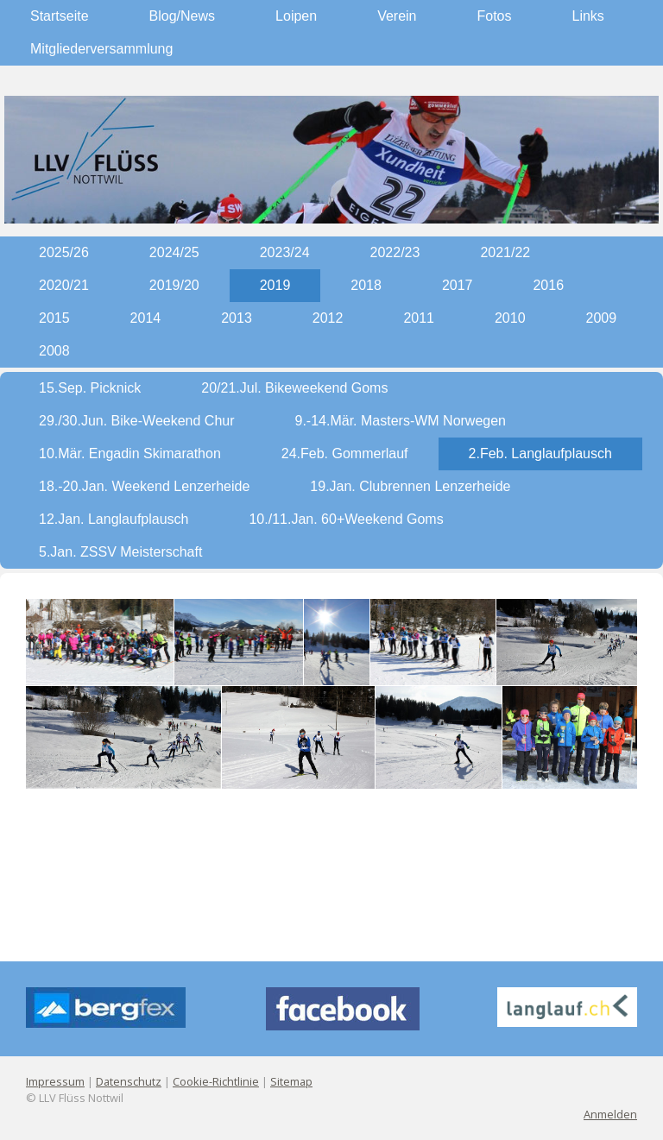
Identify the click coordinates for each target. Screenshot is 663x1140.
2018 (366, 285)
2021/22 (505, 252)
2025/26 (64, 252)
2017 (457, 285)
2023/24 (285, 252)
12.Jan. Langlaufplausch (113, 519)
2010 (510, 318)
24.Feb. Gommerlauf (344, 453)
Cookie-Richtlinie (216, 1081)
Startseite (59, 16)
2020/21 (64, 285)
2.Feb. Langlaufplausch (540, 453)
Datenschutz (128, 1081)
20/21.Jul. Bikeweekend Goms (294, 388)
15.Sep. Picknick (90, 388)
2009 (601, 318)
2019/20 (174, 285)
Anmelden (610, 1114)
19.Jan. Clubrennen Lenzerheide (410, 486)
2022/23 (395, 252)
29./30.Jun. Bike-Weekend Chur (137, 420)
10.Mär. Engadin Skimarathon (130, 453)
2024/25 (174, 252)
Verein (396, 16)
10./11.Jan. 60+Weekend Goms (346, 519)
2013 (236, 318)
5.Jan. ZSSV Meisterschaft (120, 552)
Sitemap (291, 1081)
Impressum (55, 1081)
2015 (54, 318)
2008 (54, 350)
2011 (418, 318)
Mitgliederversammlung (101, 48)
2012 (328, 318)
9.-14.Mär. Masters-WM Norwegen (401, 420)
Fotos (494, 16)
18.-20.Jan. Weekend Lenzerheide (144, 486)
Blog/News (182, 16)
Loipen (296, 16)
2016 (548, 285)
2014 (145, 318)
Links (588, 16)
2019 (275, 285)
